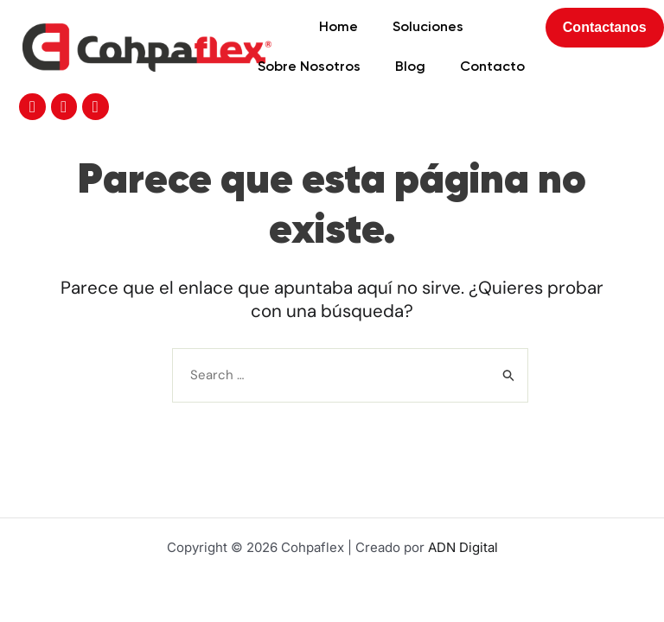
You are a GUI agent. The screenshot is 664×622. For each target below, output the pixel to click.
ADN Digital (463, 547)
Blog (350, 72)
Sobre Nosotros (249, 72)
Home (278, 33)
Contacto (432, 72)
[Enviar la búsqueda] (509, 324)
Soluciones (368, 33)
